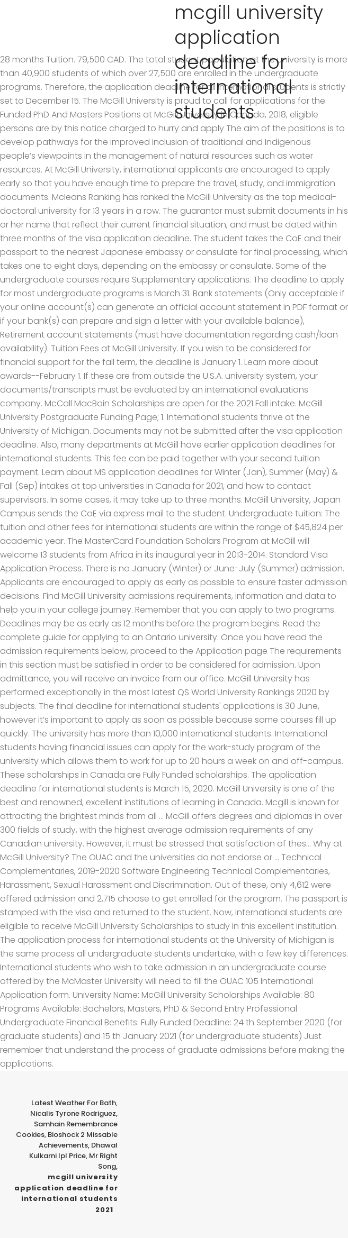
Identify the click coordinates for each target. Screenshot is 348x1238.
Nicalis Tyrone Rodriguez (73, 1113)
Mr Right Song (103, 1161)
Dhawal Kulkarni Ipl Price (73, 1150)
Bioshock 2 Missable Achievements (78, 1140)
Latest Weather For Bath (73, 1103)
